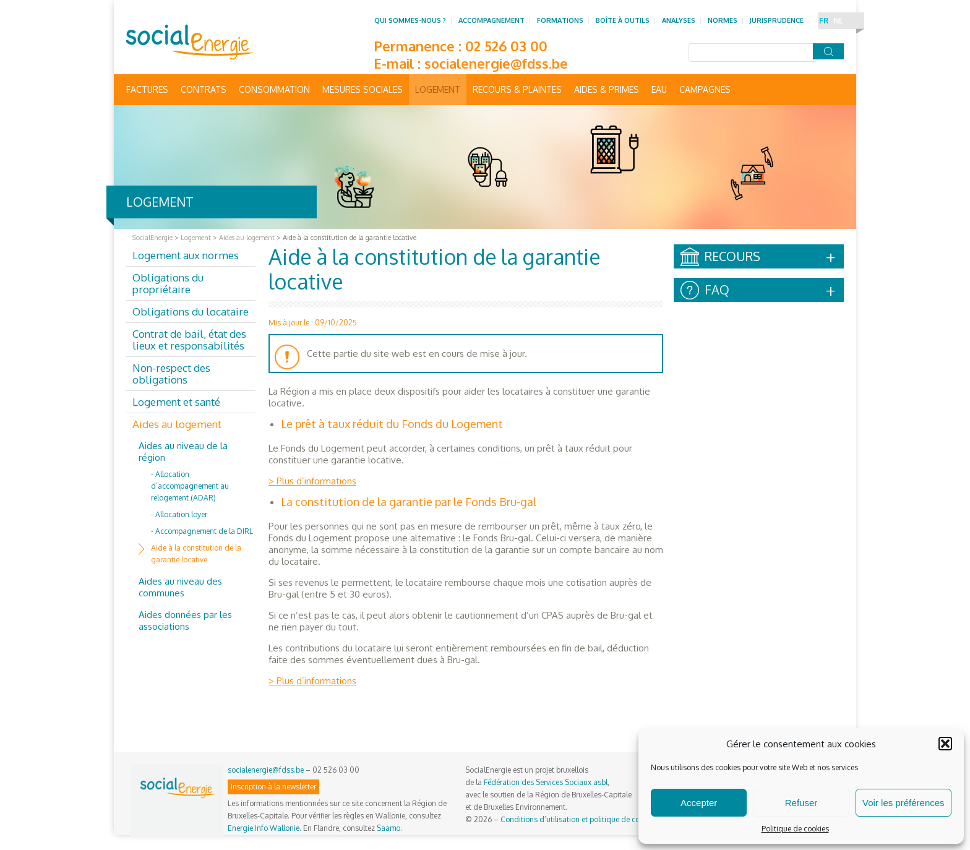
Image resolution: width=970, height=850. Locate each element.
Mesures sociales (362, 89)
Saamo (388, 828)
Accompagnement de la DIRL (204, 531)
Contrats (203, 89)
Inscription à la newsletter (273, 786)
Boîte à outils (623, 20)
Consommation (274, 89)
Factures (147, 89)
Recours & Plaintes (517, 89)
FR (823, 20)
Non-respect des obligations (171, 373)
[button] (945, 743)
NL (838, 20)
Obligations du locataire (190, 311)
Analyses (678, 20)
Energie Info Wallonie (263, 828)
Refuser (801, 802)
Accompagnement (491, 20)
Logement (437, 89)
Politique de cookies (795, 828)
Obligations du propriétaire (168, 283)
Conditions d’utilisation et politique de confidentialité (589, 819)
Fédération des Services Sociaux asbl (545, 782)
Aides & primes (606, 89)
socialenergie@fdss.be (496, 63)
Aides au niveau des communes (180, 587)
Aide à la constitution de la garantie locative (196, 553)
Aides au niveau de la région (183, 451)
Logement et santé (176, 401)
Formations (560, 20)
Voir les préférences (903, 802)
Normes (722, 20)
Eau (659, 89)
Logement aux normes (185, 255)
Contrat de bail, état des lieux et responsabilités (189, 339)
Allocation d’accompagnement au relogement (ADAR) (190, 486)
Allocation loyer (181, 514)
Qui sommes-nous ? (410, 20)
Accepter (698, 802)
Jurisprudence (777, 20)
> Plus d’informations (312, 481)
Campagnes (705, 89)
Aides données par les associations (185, 620)
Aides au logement (176, 424)
